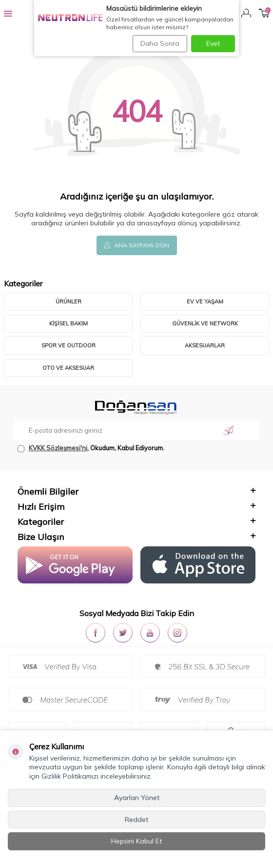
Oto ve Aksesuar (68, 367)
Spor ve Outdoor (68, 345)
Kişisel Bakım (68, 323)
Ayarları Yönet (136, 797)
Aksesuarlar (205, 345)
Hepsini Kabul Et (136, 841)
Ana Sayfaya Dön (136, 245)
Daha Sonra (159, 43)
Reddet (136, 819)
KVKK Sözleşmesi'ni (58, 448)
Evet (213, 43)
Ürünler (68, 301)
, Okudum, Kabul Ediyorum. (91, 448)
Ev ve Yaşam (205, 301)
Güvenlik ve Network (205, 323)
